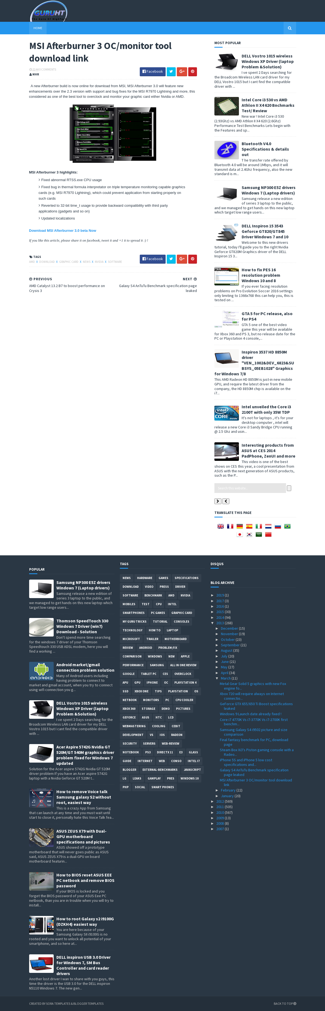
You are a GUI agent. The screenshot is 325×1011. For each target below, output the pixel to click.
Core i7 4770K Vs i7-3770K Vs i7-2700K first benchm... (254, 722)
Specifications (187, 578)
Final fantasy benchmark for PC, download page (254, 742)
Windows (155, 656)
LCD (171, 717)
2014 (220, 617)
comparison (132, 656)
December (230, 628)
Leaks (137, 778)
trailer (152, 639)
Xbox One (141, 691)
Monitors (151, 700)
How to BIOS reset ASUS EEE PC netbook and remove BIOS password (85, 880)
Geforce (129, 717)
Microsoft (131, 639)
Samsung (157, 665)
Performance (133, 665)
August (227, 650)
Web (162, 761)
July (224, 656)
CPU (159, 604)
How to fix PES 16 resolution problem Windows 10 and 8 (261, 275)
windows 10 (190, 778)
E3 (181, 752)
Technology (132, 630)
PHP (126, 787)
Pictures (183, 709)
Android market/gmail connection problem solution (85, 667)
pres (170, 778)
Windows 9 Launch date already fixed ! (250, 713)
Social (140, 787)
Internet (145, 761)
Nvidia (99, 262)
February (228, 790)
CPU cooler (184, 700)
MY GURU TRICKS (135, 621)
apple (185, 656)
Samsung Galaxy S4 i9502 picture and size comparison (253, 732)
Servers (149, 743)
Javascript (192, 770)
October (228, 639)
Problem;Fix (167, 648)
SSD (125, 691)
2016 (220, 606)
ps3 (148, 752)
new (171, 656)
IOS (162, 735)
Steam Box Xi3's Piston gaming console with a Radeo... (257, 752)
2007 (220, 828)
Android (145, 648)
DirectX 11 (165, 752)
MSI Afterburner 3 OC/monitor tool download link (256, 782)
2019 (220, 595)
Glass (193, 752)
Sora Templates (58, 1003)
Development (133, 735)
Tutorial (160, 621)
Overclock (182, 674)
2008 (220, 823)
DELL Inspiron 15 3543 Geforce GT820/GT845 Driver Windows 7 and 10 (265, 231)
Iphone (152, 682)
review (128, 648)
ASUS (145, 717)
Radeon (177, 735)
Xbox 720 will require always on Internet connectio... (252, 696)
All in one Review (183, 665)
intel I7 (194, 761)
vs (151, 735)
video (149, 587)
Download (47, 262)
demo (166, 709)
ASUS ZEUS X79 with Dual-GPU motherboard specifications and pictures (83, 836)
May (224, 667)
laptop (172, 630)
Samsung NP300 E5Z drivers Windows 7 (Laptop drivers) (269, 190)
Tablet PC (148, 674)
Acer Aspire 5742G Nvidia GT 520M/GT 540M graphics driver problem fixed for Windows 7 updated (85, 755)
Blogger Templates (88, 1003)
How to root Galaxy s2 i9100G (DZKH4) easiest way (85, 921)
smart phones (162, 787)
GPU (137, 682)
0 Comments (47, 69)
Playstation (178, 691)
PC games (158, 613)
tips (158, 691)
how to (154, 630)
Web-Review (170, 743)
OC (166, 682)
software (115, 262)
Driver (180, 587)
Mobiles (129, 604)
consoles (181, 621)
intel (172, 604)
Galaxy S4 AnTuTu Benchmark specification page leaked (254, 772)
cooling (158, 726)
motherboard (176, 639)
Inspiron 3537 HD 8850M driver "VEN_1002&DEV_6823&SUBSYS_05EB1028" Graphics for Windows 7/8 (254, 362)
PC (167, 700)
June (225, 661)
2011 (220, 806)
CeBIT (176, 726)
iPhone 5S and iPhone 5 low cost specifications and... (246, 762)
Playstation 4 (185, 682)
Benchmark (153, 595)
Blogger (129, 770)
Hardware (144, 578)
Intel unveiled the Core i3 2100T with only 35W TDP (266, 409)
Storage (148, 709)
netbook (130, 700)
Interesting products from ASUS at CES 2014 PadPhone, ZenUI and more (268, 450)
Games (163, 578)
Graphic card (69, 262)
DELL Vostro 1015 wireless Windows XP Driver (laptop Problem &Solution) (268, 61)
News (87, 262)
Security (130, 743)
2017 (220, 600)
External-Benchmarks (160, 770)
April (225, 672)
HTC (159, 717)
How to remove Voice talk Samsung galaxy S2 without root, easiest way (83, 797)
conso (176, 761)
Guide (127, 761)
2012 (220, 801)
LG (124, 778)
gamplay (154, 778)
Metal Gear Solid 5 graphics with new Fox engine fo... (253, 686)
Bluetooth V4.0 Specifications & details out (265, 149)
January (228, 795)
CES (165, 674)
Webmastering (134, 726)
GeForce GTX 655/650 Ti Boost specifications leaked (256, 706)
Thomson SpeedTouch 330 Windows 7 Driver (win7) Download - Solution (82, 626)
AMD (32, 262)
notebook (131, 752)
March (226, 678)
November (230, 633)
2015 (220, 611)
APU (125, 682)
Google (129, 674)
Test (146, 604)
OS (196, 691)
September (231, 644)
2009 (220, 817)
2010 (220, 812)
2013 (220, 622)
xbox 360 (129, 709)
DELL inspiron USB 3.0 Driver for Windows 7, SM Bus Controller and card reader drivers (83, 965)
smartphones (134, 613)
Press (164, 587)
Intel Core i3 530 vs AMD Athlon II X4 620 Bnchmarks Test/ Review (268, 105)
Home (38, 28)
